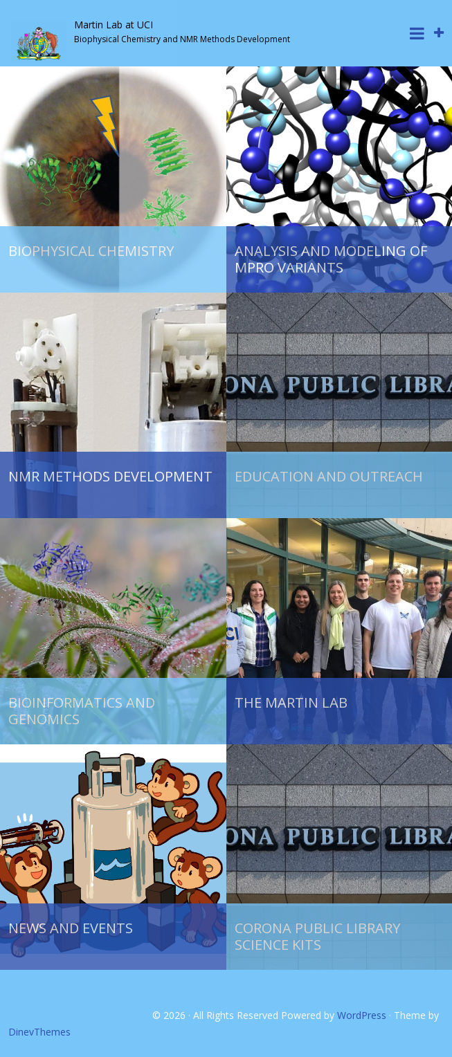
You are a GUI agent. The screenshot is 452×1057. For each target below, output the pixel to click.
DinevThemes (39, 1031)
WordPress (361, 1015)
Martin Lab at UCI (113, 24)
